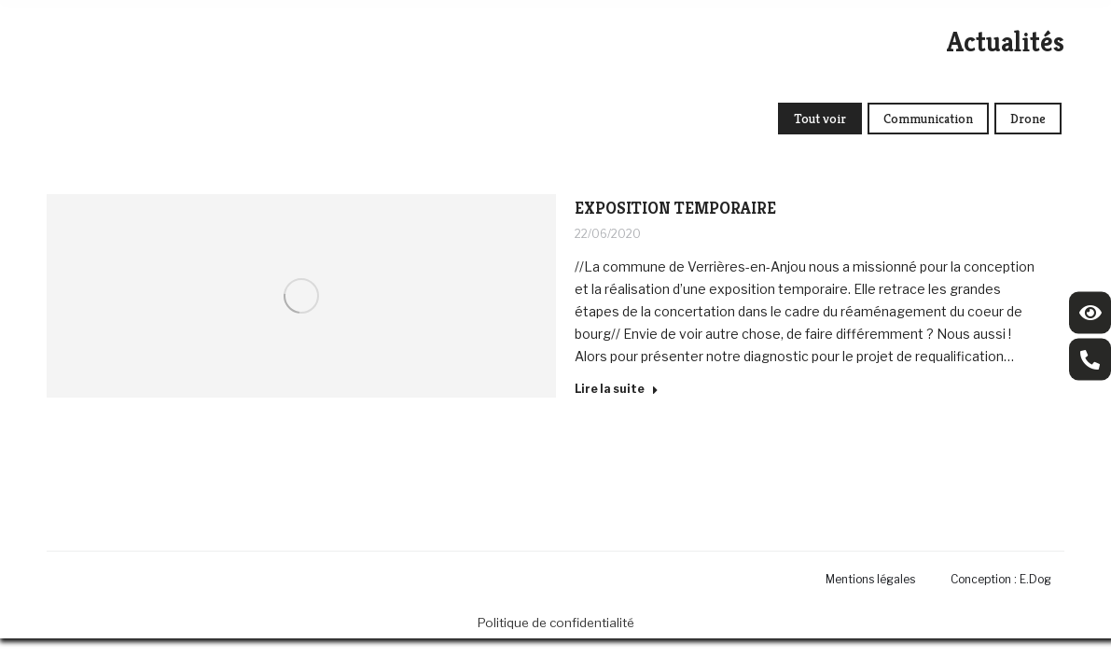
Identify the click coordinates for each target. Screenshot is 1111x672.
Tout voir (820, 118)
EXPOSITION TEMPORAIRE (675, 207)
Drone (1028, 118)
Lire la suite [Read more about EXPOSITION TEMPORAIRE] (617, 389)
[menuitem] (874, 579)
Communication (928, 118)
